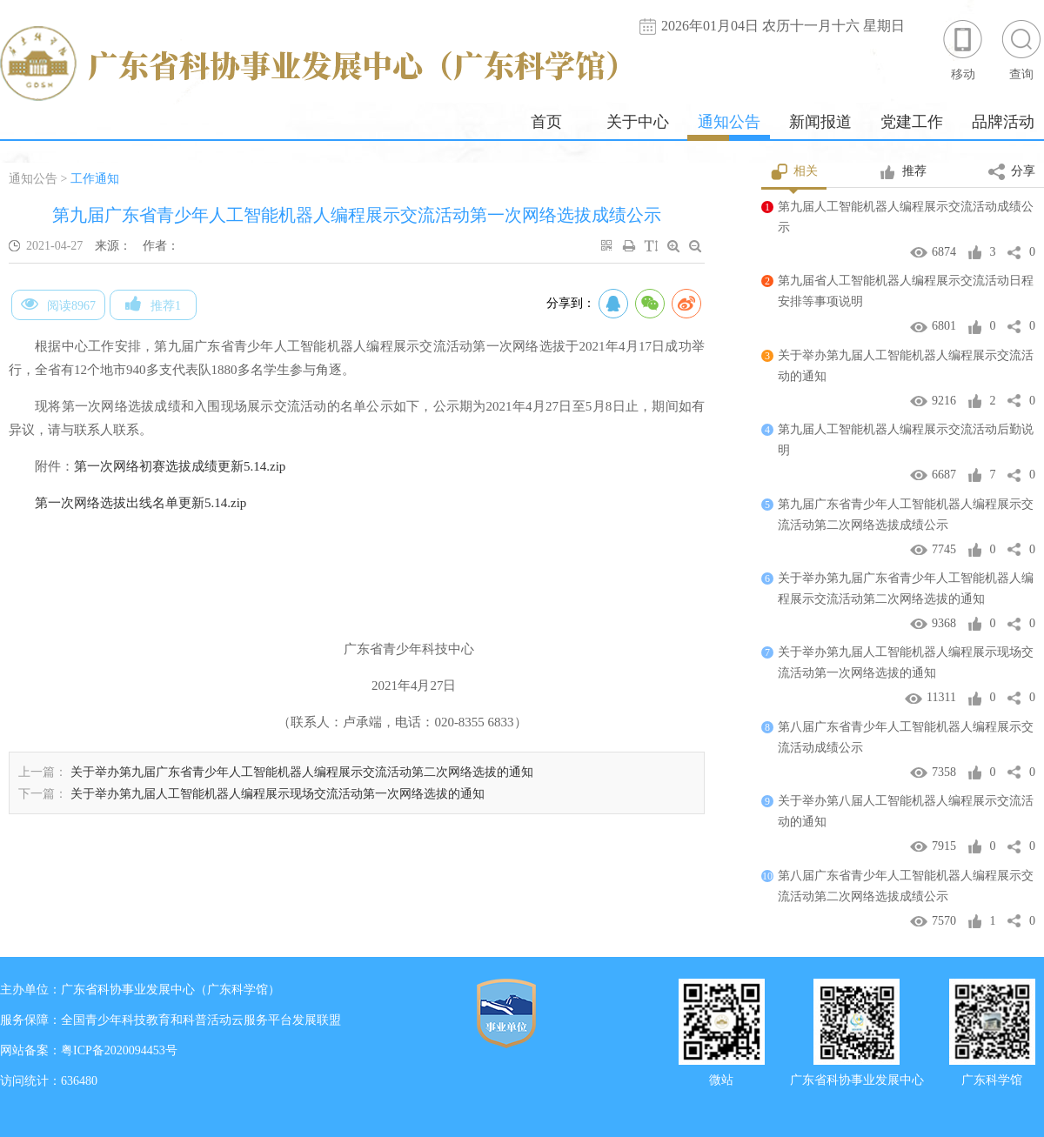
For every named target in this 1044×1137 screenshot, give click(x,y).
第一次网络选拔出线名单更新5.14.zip (140, 503)
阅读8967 (58, 303)
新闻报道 (820, 121)
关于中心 (637, 121)
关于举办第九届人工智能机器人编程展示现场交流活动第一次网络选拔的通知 (277, 793)
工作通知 (94, 178)
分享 (1012, 172)
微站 (721, 1078)
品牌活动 (1003, 121)
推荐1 (153, 303)
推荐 (903, 172)
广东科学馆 (991, 1078)
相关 (794, 172)
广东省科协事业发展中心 (857, 1078)
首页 (546, 121)
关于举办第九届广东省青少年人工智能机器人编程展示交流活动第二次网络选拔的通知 (301, 772)
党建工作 (911, 121)
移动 (963, 49)
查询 (1021, 49)
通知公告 (729, 121)
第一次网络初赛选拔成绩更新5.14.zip (179, 466)
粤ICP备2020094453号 (119, 1050)
